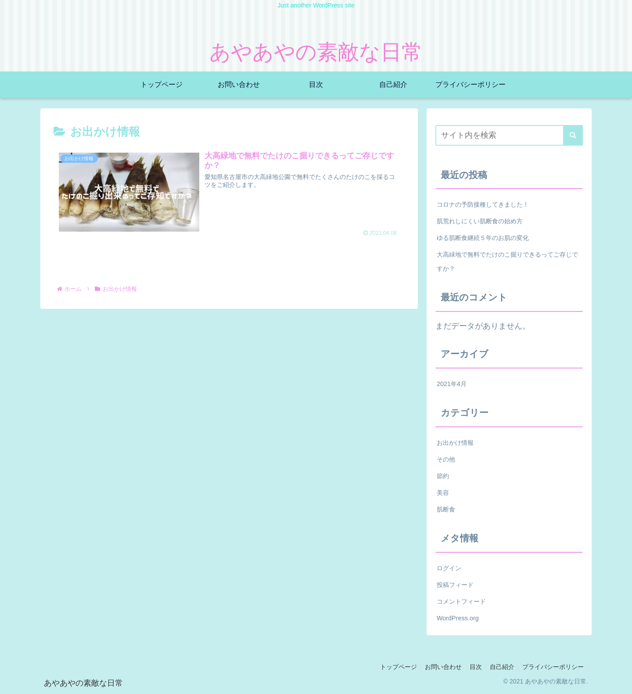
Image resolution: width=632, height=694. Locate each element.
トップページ (392, 666)
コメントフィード (461, 601)
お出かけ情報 (455, 442)
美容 (443, 492)
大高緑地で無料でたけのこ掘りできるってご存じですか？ (507, 261)
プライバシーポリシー (552, 666)
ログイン (449, 568)
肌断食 (446, 509)
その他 (446, 459)
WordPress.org (458, 618)
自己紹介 (500, 666)
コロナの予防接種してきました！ (483, 204)
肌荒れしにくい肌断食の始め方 (480, 221)
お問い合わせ (438, 666)
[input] (509, 135)
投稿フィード (455, 584)
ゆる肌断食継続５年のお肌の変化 (483, 237)
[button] (573, 135)
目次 (473, 666)
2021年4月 (452, 383)
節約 (443, 475)
